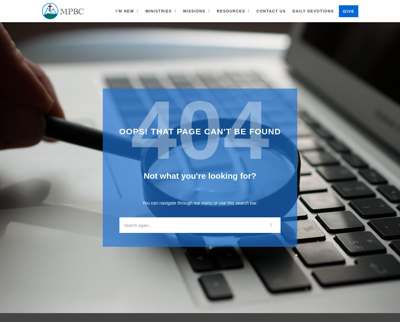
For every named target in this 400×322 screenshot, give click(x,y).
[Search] (271, 225)
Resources (233, 11)
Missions (196, 11)
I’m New (127, 11)
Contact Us (271, 11)
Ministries (160, 11)
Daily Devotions (313, 11)
